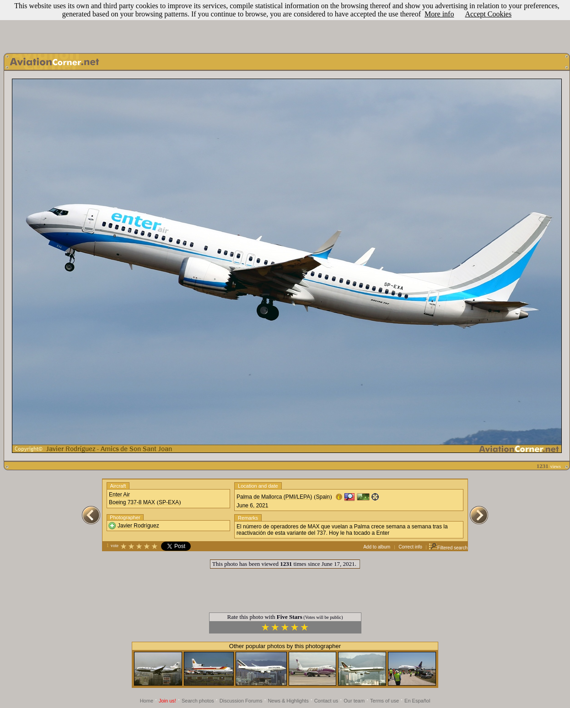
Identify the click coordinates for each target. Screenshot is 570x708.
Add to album (376, 546)
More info (439, 14)
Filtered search (448, 547)
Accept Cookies (488, 14)
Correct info (410, 546)
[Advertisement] (285, 24)
